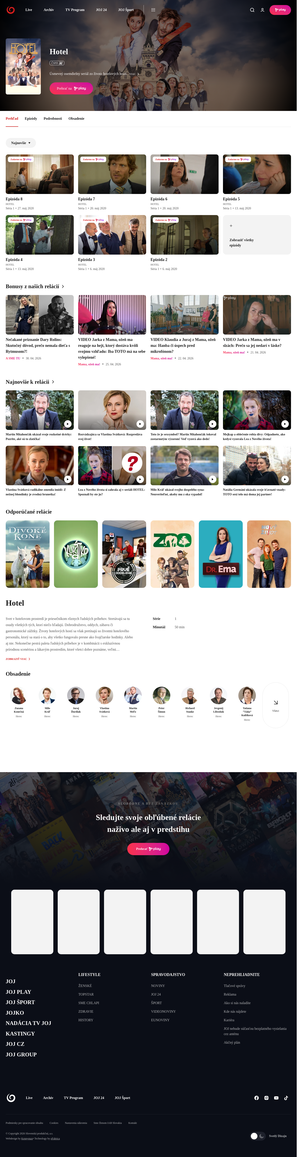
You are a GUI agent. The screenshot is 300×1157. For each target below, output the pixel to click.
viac (135, 74)
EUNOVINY (160, 1020)
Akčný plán (232, 1042)
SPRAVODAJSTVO (168, 974)
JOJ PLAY (18, 992)
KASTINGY (20, 1034)
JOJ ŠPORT (20, 1002)
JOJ (10, 981)
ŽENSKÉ (85, 986)
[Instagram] (266, 1098)
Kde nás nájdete (235, 1011)
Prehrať (148, 849)
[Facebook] (256, 1098)
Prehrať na (71, 88)
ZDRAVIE (85, 1011)
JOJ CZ (15, 1044)
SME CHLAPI (88, 1003)
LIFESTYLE (89, 974)
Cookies (54, 1122)
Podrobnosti (53, 118)
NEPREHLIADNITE (242, 974)
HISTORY (85, 1020)
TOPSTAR (86, 994)
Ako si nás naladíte (237, 1003)
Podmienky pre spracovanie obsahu (24, 1122)
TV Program (74, 10)
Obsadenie (76, 118)
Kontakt (132, 1122)
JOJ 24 (101, 10)
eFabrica (55, 1138)
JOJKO (15, 1013)
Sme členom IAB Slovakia (108, 1122)
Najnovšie (21, 143)
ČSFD (57, 63)
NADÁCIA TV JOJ (28, 1023)
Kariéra (229, 1020)
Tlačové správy (234, 986)
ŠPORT (156, 1003)
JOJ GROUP (21, 1054)
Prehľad (12, 118)
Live (28, 10)
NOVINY (158, 986)
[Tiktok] (286, 1098)
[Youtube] (276, 1098)
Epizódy (31, 118)
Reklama (230, 994)
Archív (49, 10)
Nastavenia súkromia (76, 1122)
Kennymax (27, 1138)
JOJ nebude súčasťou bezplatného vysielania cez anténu (255, 1031)
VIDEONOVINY (163, 1011)
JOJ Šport (126, 10)
